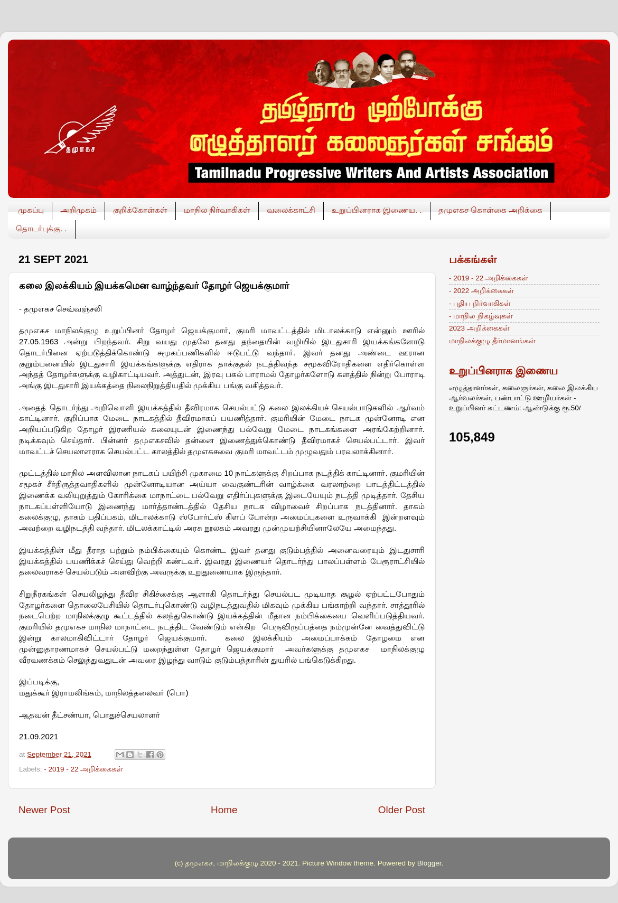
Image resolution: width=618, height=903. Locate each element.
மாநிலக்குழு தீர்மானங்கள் (492, 341)
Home (224, 809)
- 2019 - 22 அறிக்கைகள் (83, 769)
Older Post (401, 809)
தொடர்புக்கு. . (41, 228)
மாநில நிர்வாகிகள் (217, 209)
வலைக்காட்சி (291, 209)
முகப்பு (31, 209)
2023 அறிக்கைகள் (479, 328)
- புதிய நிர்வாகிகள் (480, 303)
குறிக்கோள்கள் (140, 209)
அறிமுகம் (78, 209)
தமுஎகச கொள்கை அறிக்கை (490, 209)
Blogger (429, 863)
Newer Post (44, 809)
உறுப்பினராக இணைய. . (377, 209)
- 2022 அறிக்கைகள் (481, 291)
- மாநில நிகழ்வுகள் (481, 316)
